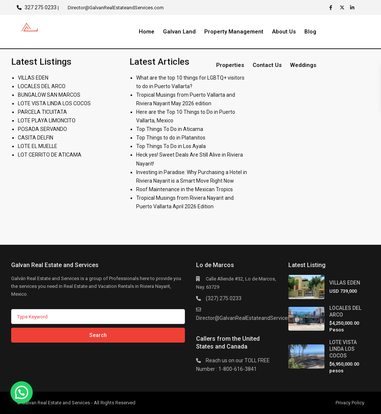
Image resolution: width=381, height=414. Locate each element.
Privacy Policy (350, 402)
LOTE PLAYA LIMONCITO (47, 120)
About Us (284, 31)
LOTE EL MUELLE (37, 146)
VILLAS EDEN (33, 78)
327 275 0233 (41, 7)
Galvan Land (179, 31)
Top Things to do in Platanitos (170, 138)
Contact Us (267, 65)
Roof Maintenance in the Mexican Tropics (184, 189)
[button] (21, 392)
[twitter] (343, 7)
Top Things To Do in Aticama (169, 129)
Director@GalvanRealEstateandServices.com (249, 318)
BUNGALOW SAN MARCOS (49, 95)
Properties (230, 65)
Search (98, 335)
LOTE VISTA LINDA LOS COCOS (54, 103)
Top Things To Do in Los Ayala (171, 146)
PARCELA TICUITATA (42, 112)
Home (146, 31)
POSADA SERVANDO (42, 129)
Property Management (233, 31)
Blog (310, 31)
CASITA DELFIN (35, 138)
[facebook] (332, 7)
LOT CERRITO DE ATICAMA (49, 155)
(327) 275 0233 (223, 298)
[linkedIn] (353, 7)
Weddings (303, 65)
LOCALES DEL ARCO (41, 86)
